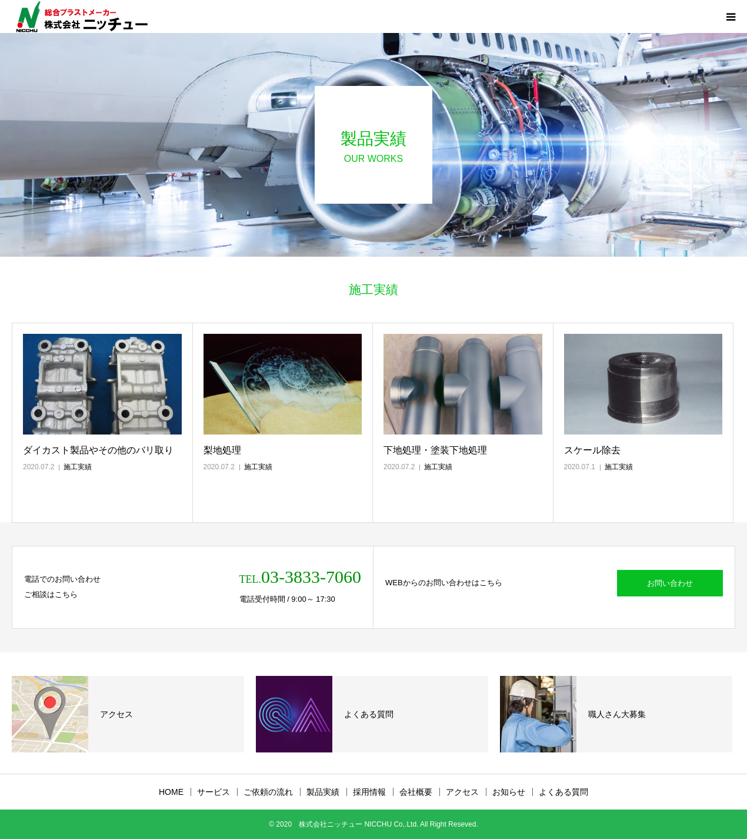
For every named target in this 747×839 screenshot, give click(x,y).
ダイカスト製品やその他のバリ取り (98, 450)
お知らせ (508, 792)
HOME (171, 792)
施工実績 (78, 467)
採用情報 (369, 792)
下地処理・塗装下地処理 (435, 450)
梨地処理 (222, 450)
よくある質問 (563, 792)
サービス (213, 792)
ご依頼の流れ (268, 792)
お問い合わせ (670, 583)
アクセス (462, 792)
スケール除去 (592, 450)
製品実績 (322, 792)
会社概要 (415, 792)
